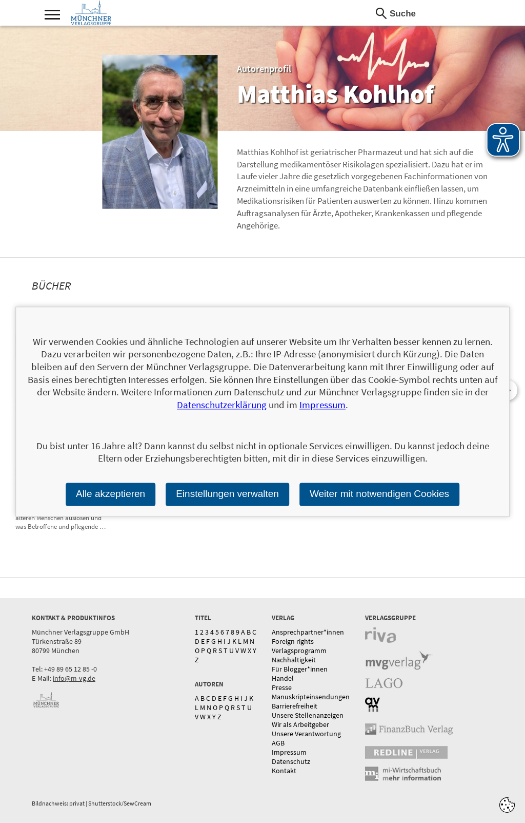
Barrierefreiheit (294, 706)
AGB (278, 743)
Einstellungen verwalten (227, 493)
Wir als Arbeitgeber (300, 724)
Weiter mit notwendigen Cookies (379, 493)
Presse (282, 687)
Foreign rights (293, 641)
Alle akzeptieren (110, 493)
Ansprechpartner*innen (308, 632)
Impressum (289, 752)
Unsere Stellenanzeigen (308, 715)
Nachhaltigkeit (294, 659)
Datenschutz (291, 761)
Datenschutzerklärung (222, 404)
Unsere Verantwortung (306, 733)
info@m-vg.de (74, 678)
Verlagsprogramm (299, 650)
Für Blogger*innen (300, 669)
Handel (283, 678)
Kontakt (284, 770)
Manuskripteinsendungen (311, 696)
